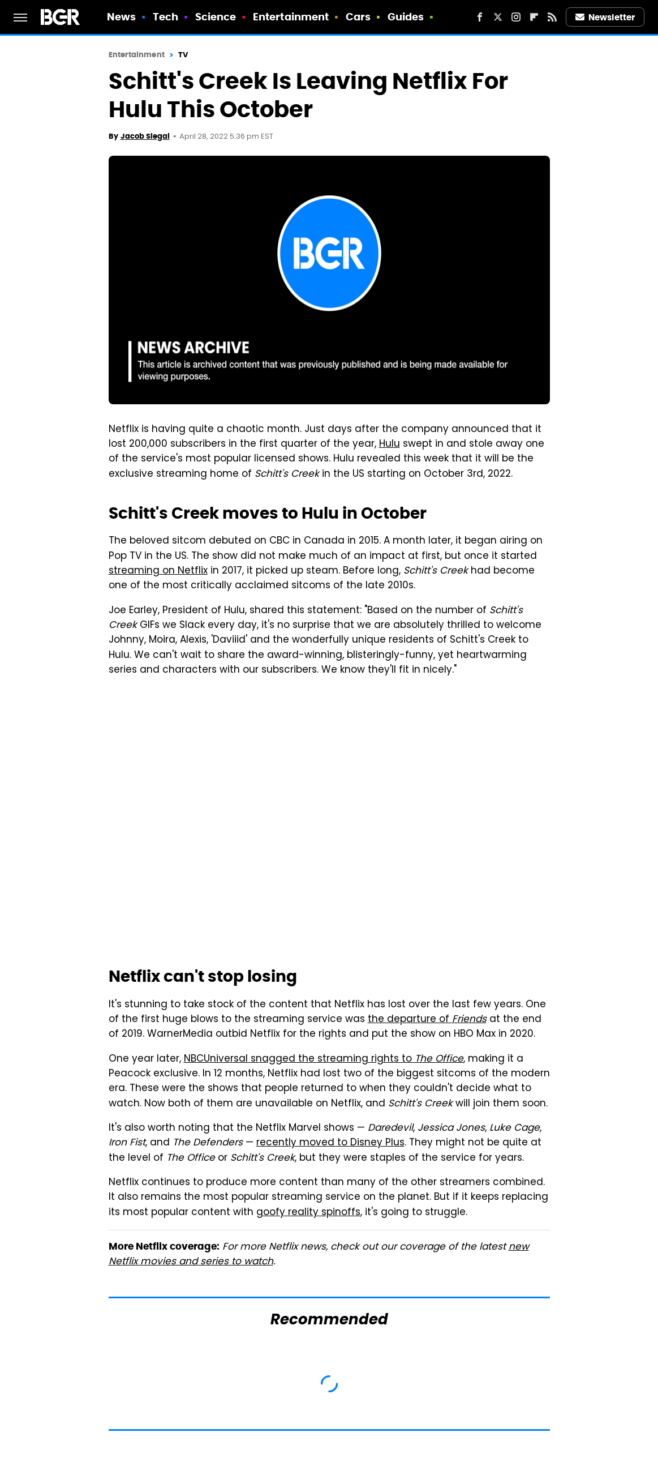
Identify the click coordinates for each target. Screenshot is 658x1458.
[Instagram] (516, 17)
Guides (406, 16)
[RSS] (552, 17)
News (121, 16)
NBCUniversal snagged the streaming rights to (323, 1059)
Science (215, 16)
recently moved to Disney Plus (330, 1143)
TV (183, 54)
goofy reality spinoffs (308, 1213)
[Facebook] (479, 17)
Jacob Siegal (145, 136)
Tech (165, 16)
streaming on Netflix (158, 571)
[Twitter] (497, 17)
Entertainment (291, 16)
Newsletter (605, 17)
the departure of (427, 1020)
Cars (358, 16)
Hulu (389, 444)
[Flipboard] (534, 17)
